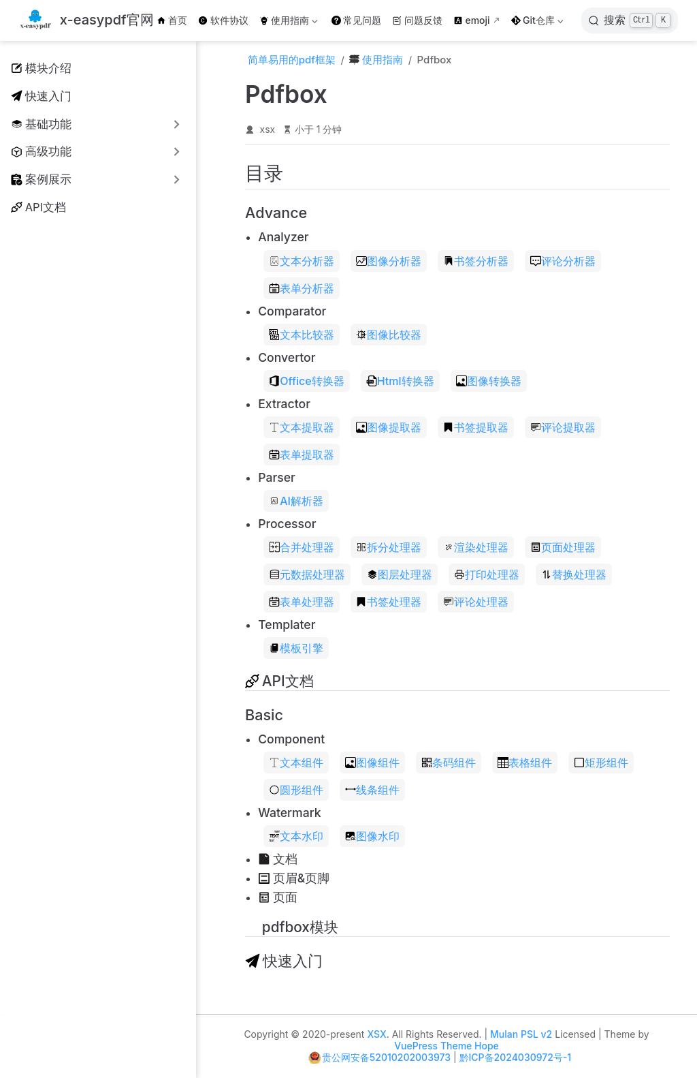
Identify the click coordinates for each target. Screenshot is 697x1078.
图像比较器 (388, 334)
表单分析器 (301, 288)
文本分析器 (301, 261)
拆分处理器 (388, 547)
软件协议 (223, 20)
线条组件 (372, 790)
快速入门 (41, 96)
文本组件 (296, 762)
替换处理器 (573, 574)
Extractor (284, 404)
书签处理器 (388, 602)
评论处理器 (475, 602)
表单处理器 (301, 602)
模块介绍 (41, 68)
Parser (276, 477)
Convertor (286, 357)
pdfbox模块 (291, 927)
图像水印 (372, 836)
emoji (471, 20)
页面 (277, 897)
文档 (277, 859)
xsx (268, 129)
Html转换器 (400, 381)
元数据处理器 (307, 574)
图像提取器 (388, 427)
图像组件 (372, 762)
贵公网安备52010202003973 (386, 1057)
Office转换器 (306, 381)
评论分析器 (563, 261)
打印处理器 (486, 574)
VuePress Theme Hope (446, 1045)
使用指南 (289, 22)
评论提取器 (563, 427)
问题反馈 (417, 20)
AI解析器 (296, 501)
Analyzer (283, 237)
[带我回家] (86, 20)
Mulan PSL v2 (521, 1034)
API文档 (38, 207)
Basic (264, 715)
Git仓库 (537, 22)
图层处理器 (399, 574)
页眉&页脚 (293, 878)
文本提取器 (301, 427)
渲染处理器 (475, 547)
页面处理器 (563, 547)
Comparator (292, 311)
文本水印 (296, 836)
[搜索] (629, 20)
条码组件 (448, 762)
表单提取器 (301, 454)
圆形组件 (296, 790)
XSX (376, 1034)
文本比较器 (301, 334)
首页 (172, 20)
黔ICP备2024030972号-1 (515, 1057)
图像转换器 (488, 381)
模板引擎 (296, 648)
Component (291, 739)
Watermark (289, 812)
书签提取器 (475, 427)
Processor (287, 524)
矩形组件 (601, 762)
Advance (276, 212)
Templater (286, 624)
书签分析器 (475, 261)
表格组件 (525, 762)
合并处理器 (301, 547)
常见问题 (356, 20)
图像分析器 (388, 261)
